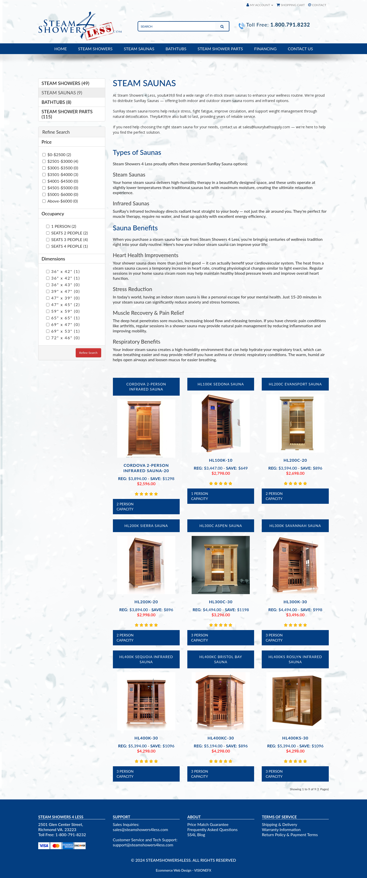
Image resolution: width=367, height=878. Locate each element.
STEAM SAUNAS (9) (62, 92)
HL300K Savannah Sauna (295, 525)
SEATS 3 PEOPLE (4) (67, 239)
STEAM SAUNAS (139, 48)
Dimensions (53, 258)
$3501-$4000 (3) (60, 174)
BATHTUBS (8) (56, 102)
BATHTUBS (175, 48)
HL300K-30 (295, 601)
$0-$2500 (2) (56, 154)
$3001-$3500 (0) (60, 167)
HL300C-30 (221, 601)
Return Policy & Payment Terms (290, 834)
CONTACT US (300, 48)
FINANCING (265, 48)
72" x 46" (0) (63, 337)
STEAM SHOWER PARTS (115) (67, 114)
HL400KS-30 (295, 737)
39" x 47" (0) (63, 291)
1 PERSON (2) (61, 226)
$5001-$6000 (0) (60, 194)
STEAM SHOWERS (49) (65, 83)
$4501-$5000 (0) (60, 187)
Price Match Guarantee (207, 824)
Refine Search (88, 353)
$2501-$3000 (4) (60, 161)
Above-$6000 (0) (60, 200)
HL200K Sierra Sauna (146, 525)
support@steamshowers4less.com (143, 844)
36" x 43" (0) (63, 284)
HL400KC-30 (220, 737)
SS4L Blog (196, 834)
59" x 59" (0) (63, 311)
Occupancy (53, 213)
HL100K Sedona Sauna (221, 384)
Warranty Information (281, 829)
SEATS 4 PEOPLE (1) (67, 246)
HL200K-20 (146, 601)
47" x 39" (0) (63, 297)
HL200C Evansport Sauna (295, 384)
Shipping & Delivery (279, 824)
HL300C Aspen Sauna (220, 525)
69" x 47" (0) (63, 324)
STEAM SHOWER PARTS (220, 48)
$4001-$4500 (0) (60, 181)
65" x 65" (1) (63, 317)
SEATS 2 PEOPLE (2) (67, 232)
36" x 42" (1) (63, 271)
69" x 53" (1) (63, 331)
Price (46, 142)
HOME (60, 48)
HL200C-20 (295, 460)
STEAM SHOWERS (95, 48)
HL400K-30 (146, 737)
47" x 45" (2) (63, 304)
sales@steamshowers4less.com (140, 829)
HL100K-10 (221, 460)
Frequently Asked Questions (212, 829)
